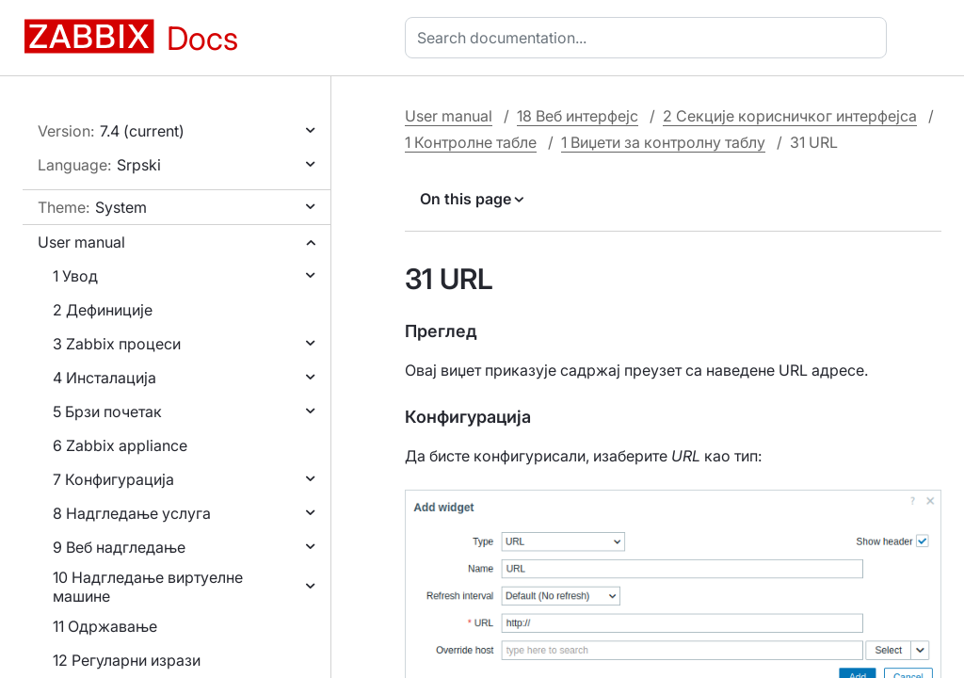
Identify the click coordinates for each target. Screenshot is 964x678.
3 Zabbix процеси (117, 343)
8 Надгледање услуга (132, 513)
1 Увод (75, 275)
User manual (81, 242)
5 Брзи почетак (107, 411)
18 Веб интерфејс (577, 115)
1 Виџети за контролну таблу (663, 142)
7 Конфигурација (113, 479)
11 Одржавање (105, 626)
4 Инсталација (104, 377)
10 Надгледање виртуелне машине (148, 586)
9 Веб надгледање (119, 547)
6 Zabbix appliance (120, 445)
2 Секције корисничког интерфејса (790, 115)
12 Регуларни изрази (127, 660)
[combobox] (649, 38)
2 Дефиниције (103, 309)
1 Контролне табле (471, 142)
